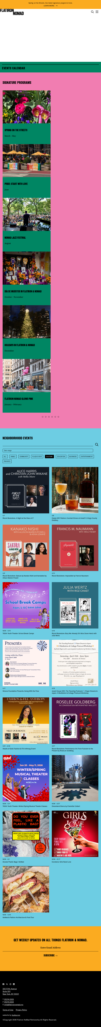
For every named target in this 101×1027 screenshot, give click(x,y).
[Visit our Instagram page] (11, 984)
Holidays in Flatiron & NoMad (20, 345)
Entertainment (87, 456)
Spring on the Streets (16, 130)
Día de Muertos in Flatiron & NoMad (23, 291)
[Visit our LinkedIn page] (14, 984)
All (5, 456)
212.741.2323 (9, 999)
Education (61, 456)
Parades (7, 461)
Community (24, 456)
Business (73, 456)
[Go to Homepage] (12, 12)
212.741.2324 (9, 1002)
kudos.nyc (16, 1015)
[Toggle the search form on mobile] (92, 11)
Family (13, 456)
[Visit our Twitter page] (7, 984)
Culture (49, 456)
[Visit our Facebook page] (4, 984)
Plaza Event (37, 456)
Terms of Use (8, 1010)
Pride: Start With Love (16, 184)
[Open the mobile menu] (97, 12)
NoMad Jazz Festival (15, 237)
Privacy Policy (21, 1010)
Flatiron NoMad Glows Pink (19, 399)
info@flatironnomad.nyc (13, 1005)
